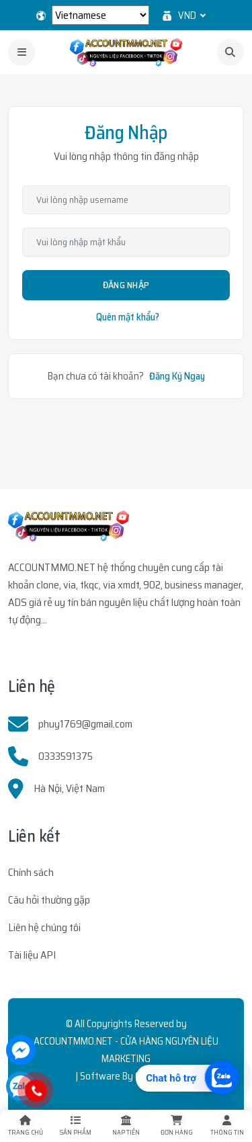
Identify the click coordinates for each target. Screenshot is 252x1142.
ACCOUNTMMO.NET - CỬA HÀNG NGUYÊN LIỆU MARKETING (126, 1050)
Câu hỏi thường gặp (49, 899)
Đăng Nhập (126, 284)
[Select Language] (100, 15)
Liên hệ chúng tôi (44, 927)
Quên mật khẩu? (127, 317)
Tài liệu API (32, 955)
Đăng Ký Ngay (177, 376)
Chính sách (31, 872)
